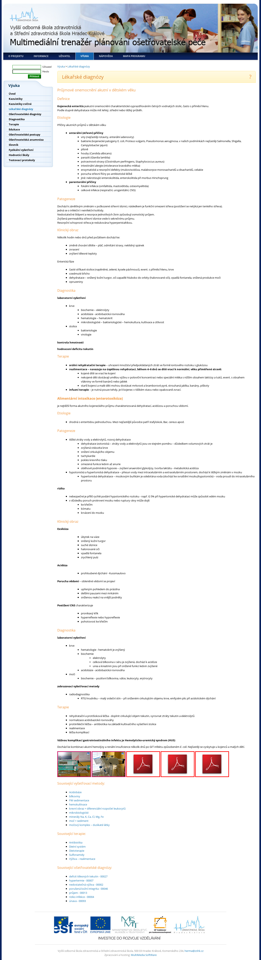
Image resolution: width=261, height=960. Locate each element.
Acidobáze (75, 792)
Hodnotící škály (19, 155)
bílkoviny (74, 796)
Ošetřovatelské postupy (24, 134)
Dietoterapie (76, 850)
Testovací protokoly (22, 160)
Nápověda (106, 56)
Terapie (14, 124)
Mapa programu (134, 56)
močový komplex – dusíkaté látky (89, 825)
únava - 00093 (77, 901)
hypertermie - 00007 (81, 880)
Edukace (14, 129)
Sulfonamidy (76, 855)
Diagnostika (17, 119)
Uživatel (64, 56)
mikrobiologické (78, 812)
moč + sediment (78, 821)
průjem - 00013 (78, 893)
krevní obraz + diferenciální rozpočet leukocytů (97, 808)
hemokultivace (78, 804)
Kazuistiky (15, 99)
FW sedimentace (79, 800)
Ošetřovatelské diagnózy (25, 114)
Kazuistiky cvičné (20, 104)
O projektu (15, 56)
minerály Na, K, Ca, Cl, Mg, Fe (86, 817)
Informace (41, 56)
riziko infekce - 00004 (81, 897)
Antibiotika (75, 842)
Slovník (13, 145)
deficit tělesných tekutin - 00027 (88, 876)
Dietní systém (77, 846)
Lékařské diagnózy (21, 109)
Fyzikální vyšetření (21, 150)
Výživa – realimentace (82, 859)
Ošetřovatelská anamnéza (26, 139)
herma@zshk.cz (194, 951)
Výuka (85, 56)
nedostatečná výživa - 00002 (86, 884)
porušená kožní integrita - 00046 (88, 888)
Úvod (12, 93)
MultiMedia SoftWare (144, 955)
